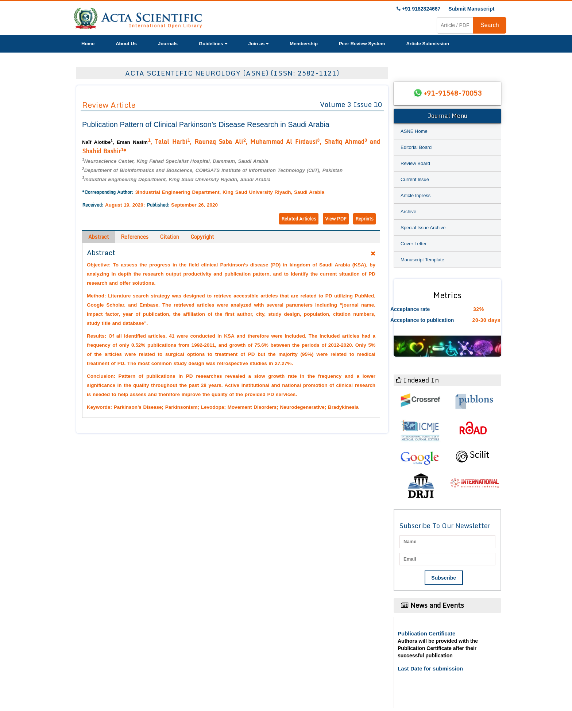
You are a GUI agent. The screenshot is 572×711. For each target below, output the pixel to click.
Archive (408, 211)
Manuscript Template (422, 259)
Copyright (202, 236)
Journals (168, 43)
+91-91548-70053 (453, 93)
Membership (304, 43)
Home (87, 43)
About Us (126, 43)
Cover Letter (414, 243)
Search (489, 25)
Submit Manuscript (471, 9)
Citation (169, 236)
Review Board (415, 163)
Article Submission (427, 43)
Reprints (364, 219)
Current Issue (415, 179)
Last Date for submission (430, 668)
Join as (258, 43)
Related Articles (298, 219)
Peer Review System (362, 43)
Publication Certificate (426, 633)
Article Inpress (415, 195)
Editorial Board (416, 147)
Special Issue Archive (423, 227)
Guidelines (213, 43)
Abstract (98, 236)
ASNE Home (414, 131)
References (134, 236)
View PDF (336, 219)
